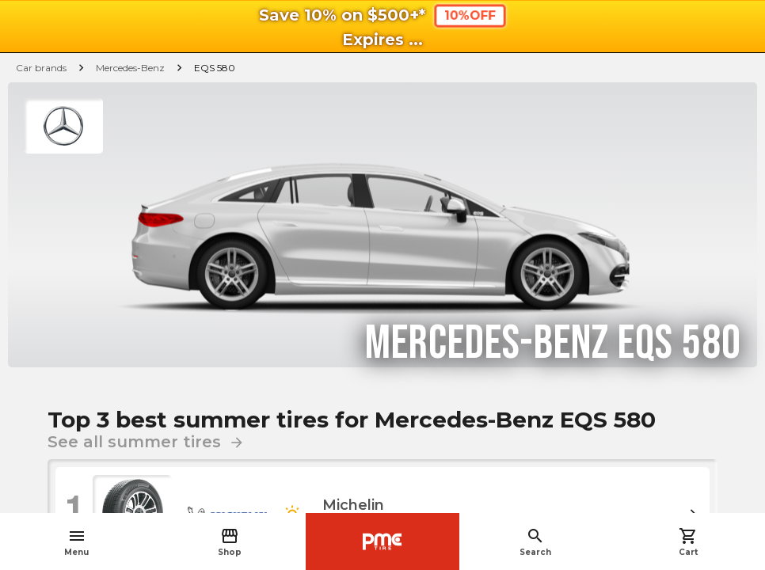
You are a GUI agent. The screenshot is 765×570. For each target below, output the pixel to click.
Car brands (41, 68)
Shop (230, 541)
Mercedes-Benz (130, 68)
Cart (688, 541)
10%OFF (469, 15)
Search (535, 541)
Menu (76, 541)
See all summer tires (146, 441)
